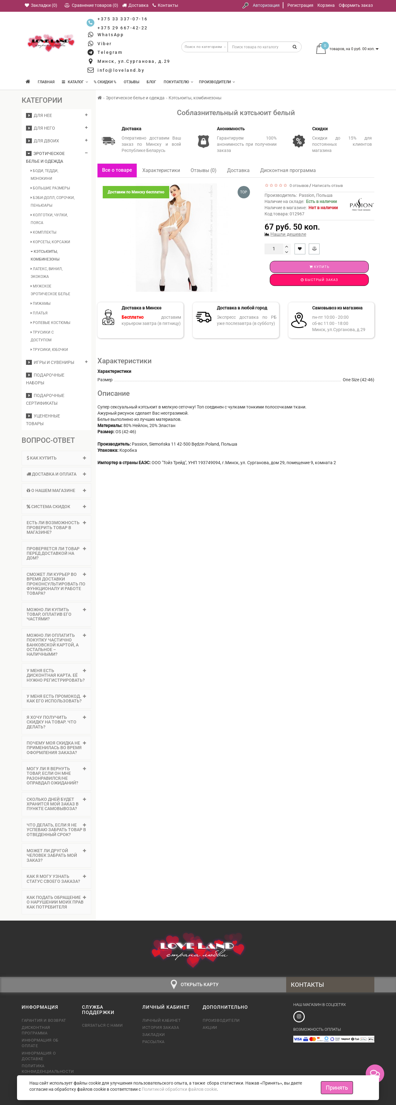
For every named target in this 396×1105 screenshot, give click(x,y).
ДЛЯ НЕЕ (39, 115)
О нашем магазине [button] (56, 490)
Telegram (110, 52)
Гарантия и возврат (44, 1020)
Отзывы (131, 82)
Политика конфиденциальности (47, 1069)
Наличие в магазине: (301, 207)
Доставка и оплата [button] (56, 474)
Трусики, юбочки (49, 349)
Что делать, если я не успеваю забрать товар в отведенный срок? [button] (56, 829)
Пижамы (40, 303)
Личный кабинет (161, 1020)
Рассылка (153, 1041)
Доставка (238, 170)
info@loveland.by (120, 70)
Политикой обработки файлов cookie (179, 1089)
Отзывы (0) (204, 170)
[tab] (56, 458)
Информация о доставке (39, 1056)
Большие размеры (50, 188)
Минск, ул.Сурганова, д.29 (133, 61)
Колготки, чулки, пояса (49, 219)
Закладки (153, 1034)
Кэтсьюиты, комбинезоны (45, 255)
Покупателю (178, 82)
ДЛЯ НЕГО (40, 128)
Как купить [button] (56, 457)
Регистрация (300, 5)
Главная (46, 82)
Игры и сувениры (50, 362)
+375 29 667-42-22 (122, 27)
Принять (337, 1087)
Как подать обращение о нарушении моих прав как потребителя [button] (56, 902)
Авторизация (266, 5)
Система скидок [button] (56, 506)
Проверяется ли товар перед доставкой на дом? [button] (56, 553)
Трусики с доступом (42, 336)
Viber (104, 43)
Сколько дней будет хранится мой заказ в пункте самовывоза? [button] (56, 804)
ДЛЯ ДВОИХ (42, 140)
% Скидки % (105, 82)
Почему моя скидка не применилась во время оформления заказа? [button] (56, 747)
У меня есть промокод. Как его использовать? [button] (56, 698)
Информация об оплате (40, 1043)
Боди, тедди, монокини (44, 175)
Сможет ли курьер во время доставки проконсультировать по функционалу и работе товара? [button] (56, 584)
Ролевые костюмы (50, 323)
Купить (319, 267)
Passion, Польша (316, 195)
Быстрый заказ (319, 280)
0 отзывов (298, 185)
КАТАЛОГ (75, 82)
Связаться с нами (102, 1025)
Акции (210, 1027)
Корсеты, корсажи (50, 242)
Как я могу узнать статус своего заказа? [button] (56, 878)
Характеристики (161, 170)
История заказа (160, 1027)
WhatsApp (110, 34)
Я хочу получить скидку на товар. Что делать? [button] (56, 722)
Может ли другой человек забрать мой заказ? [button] (56, 855)
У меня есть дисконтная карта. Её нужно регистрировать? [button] (56, 675)
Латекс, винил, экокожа (46, 273)
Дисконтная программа (288, 170)
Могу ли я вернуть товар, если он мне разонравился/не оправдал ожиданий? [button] (56, 775)
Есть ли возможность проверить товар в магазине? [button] (56, 527)
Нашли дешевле (288, 234)
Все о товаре (117, 170)
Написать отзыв (327, 185)
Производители (217, 82)
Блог (151, 82)
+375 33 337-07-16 (122, 18)
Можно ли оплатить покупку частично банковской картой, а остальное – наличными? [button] (56, 645)
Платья (39, 313)
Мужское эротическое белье (50, 290)
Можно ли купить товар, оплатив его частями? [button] (56, 614)
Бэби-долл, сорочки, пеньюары (53, 202)
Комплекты (43, 232)
